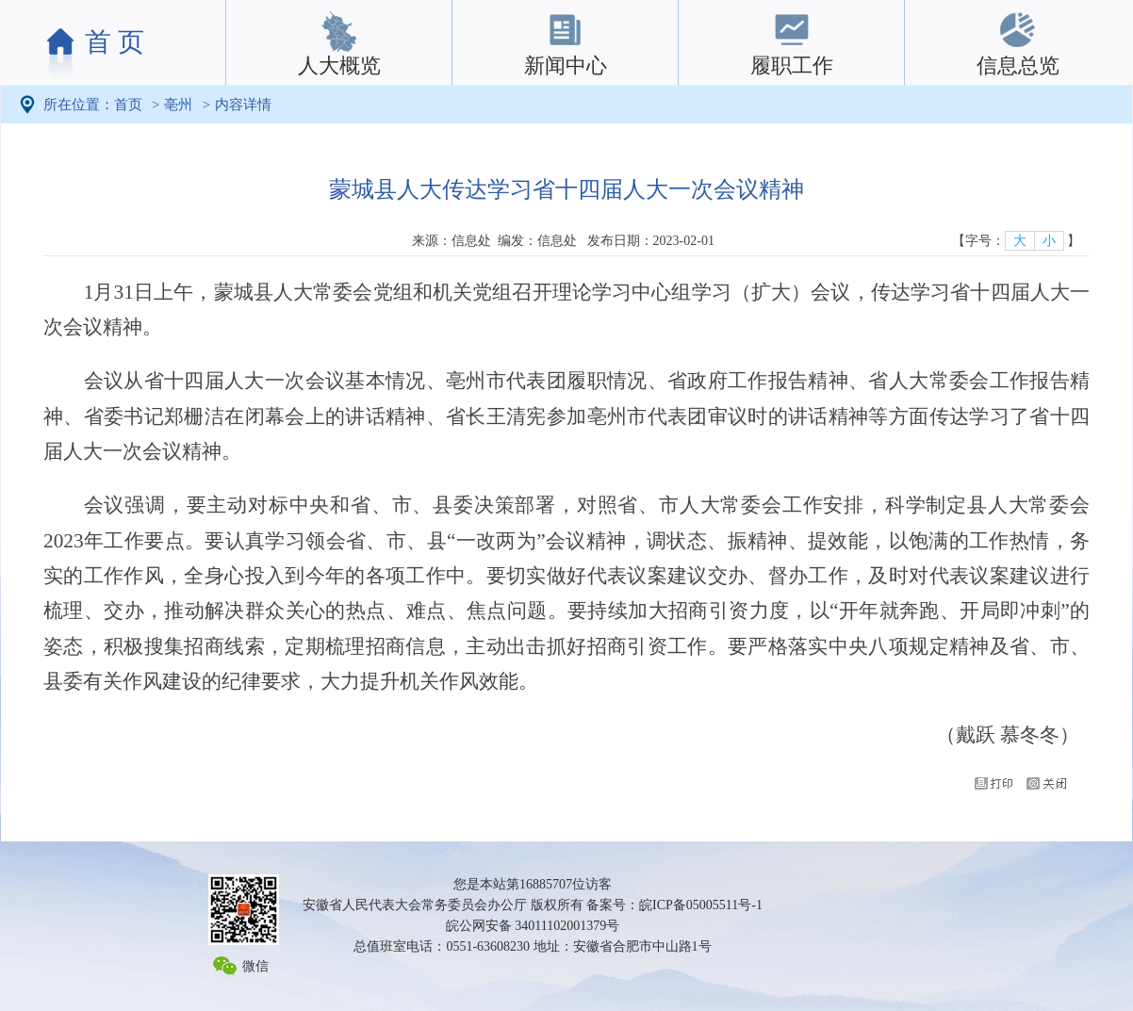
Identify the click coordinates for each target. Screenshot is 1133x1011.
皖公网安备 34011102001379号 (532, 926)
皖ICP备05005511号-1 (701, 905)
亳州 (178, 104)
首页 (128, 104)
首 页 (114, 42)
